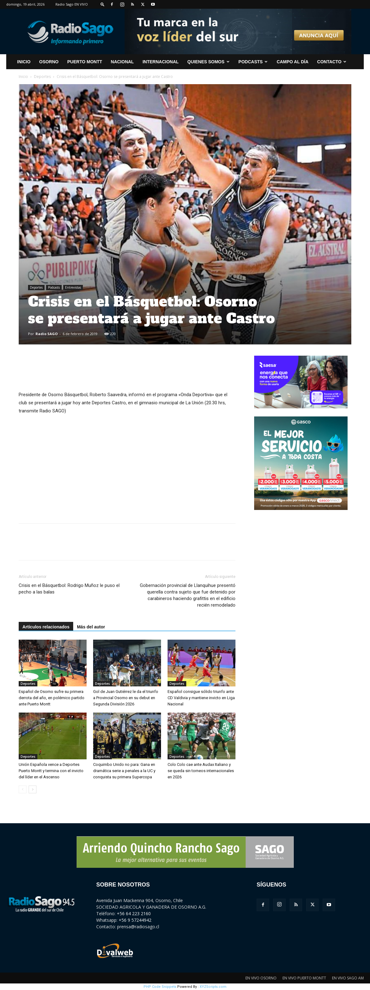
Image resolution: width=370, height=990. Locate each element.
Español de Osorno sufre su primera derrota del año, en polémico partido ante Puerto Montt (51, 697)
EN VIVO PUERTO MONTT (304, 978)
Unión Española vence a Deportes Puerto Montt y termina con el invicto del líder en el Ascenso (51, 770)
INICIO (24, 61)
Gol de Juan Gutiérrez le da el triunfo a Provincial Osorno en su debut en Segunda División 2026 (125, 697)
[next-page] (32, 789)
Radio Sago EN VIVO (71, 4)
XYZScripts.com (213, 987)
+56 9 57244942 (135, 920)
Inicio (23, 76)
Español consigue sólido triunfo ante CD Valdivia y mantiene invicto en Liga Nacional (201, 697)
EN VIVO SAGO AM (348, 978)
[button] (102, 4)
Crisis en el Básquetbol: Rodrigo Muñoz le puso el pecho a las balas (69, 589)
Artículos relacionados (45, 626)
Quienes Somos (208, 61)
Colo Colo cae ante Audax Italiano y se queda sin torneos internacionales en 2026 (201, 770)
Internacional (161, 61)
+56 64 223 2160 (134, 913)
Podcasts (253, 61)
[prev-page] (22, 789)
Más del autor (91, 626)
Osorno (49, 61)
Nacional (122, 61)
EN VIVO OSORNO (261, 978)
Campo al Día (292, 61)
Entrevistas (73, 287)
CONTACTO (331, 61)
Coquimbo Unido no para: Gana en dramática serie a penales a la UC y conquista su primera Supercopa (124, 770)
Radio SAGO (47, 333)
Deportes (42, 76)
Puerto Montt (84, 61)
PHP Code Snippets (160, 987)
